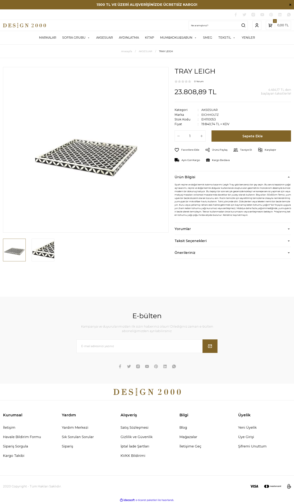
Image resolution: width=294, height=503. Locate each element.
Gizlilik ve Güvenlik (137, 437)
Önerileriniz (185, 253)
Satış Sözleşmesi (134, 428)
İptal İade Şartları (135, 446)
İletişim (9, 428)
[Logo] (24, 25)
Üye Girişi (246, 437)
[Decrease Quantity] (178, 136)
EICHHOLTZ (210, 115)
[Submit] (210, 346)
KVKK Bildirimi (133, 456)
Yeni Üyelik (247, 428)
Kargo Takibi (13, 456)
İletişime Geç (190, 446)
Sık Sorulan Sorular (78, 437)
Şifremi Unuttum (252, 446)
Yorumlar (183, 229)
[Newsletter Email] (147, 346)
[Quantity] (190, 136)
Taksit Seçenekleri (191, 241)
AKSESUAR (209, 110)
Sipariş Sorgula (15, 446)
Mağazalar (188, 437)
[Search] (218, 25)
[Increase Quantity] (201, 136)
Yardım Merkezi (75, 428)
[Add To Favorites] (187, 150)
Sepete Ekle (252, 136)
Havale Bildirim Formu (22, 437)
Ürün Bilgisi (185, 177)
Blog (183, 428)
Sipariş (67, 446)
